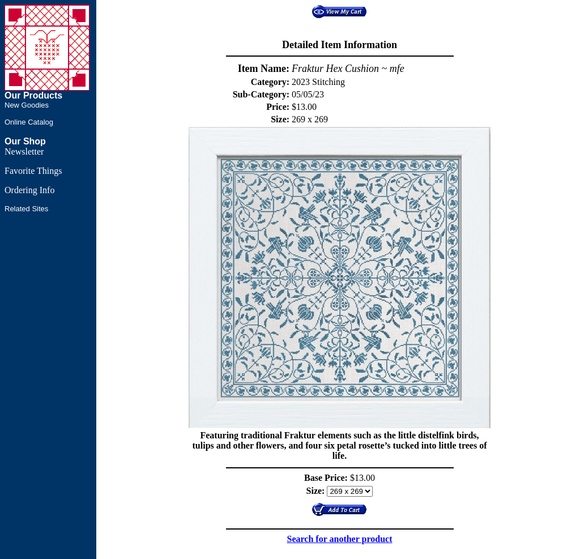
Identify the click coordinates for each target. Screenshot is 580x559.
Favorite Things (33, 171)
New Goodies (27, 105)
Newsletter (24, 151)
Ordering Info (29, 190)
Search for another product (340, 539)
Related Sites (26, 208)
